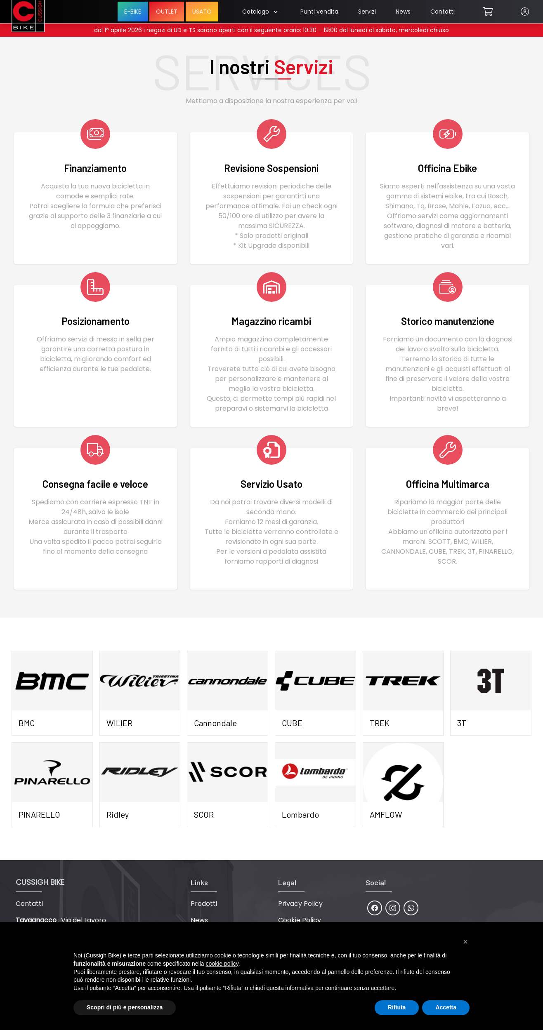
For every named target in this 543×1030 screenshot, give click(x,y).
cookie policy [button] (222, 963)
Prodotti (204, 903)
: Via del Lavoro (61, 920)
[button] (465, 941)
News (403, 11)
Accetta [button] (445, 1007)
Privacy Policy (300, 903)
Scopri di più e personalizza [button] (125, 1007)
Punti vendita (319, 11)
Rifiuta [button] (397, 1007)
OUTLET (166, 11)
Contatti (442, 11)
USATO (202, 11)
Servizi (367, 11)
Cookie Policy (299, 920)
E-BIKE (132, 11)
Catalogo (259, 11)
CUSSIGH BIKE (40, 882)
